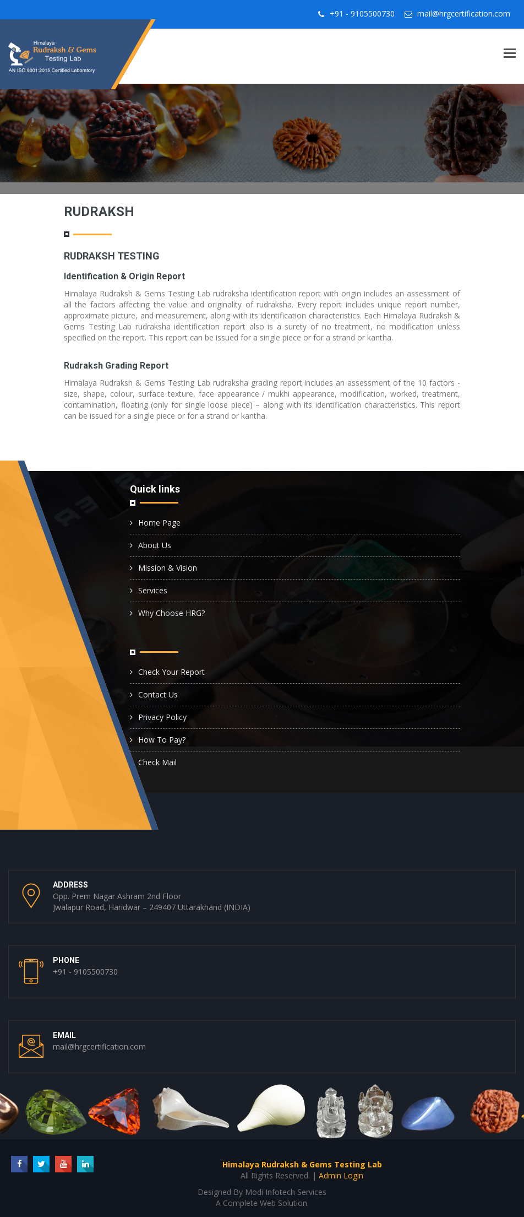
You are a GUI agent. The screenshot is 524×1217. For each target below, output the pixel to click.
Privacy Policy (162, 717)
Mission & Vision (167, 567)
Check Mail (157, 762)
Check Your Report (171, 672)
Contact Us (158, 694)
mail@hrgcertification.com (463, 13)
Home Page (159, 522)
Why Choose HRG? (171, 613)
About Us (154, 545)
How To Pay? (161, 739)
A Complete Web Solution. (262, 1203)
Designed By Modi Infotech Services (262, 1192)
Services (152, 590)
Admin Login (341, 1175)
